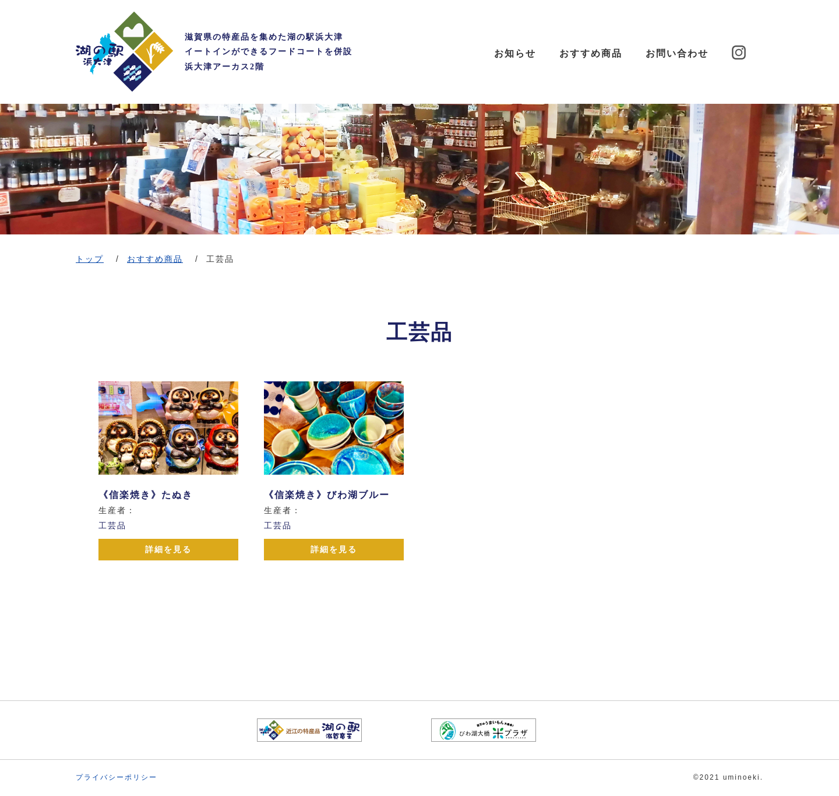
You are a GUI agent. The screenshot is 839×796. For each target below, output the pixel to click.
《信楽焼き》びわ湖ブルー (327, 494)
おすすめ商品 (590, 53)
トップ (90, 259)
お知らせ (515, 53)
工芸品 (112, 525)
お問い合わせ (677, 53)
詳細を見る (168, 549)
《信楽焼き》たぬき (145, 494)
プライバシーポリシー (116, 777)
